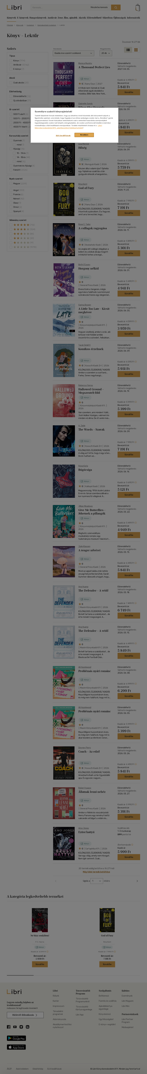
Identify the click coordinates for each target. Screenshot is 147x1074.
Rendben (84, 135)
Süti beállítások (63, 136)
